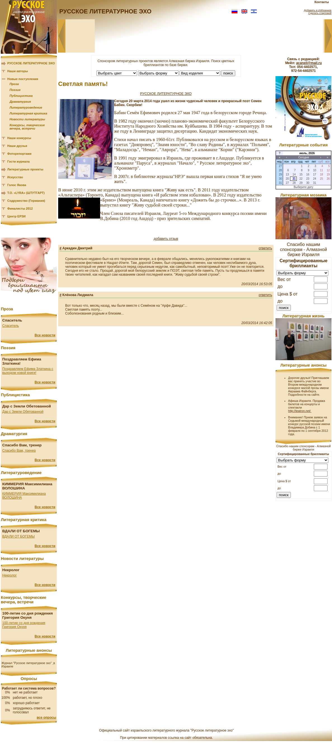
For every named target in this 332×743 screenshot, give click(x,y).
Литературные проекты (25, 169)
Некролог (9, 575)
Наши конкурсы (19, 138)
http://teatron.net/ (300, 410)
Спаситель (10, 326)
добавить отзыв (166, 239)
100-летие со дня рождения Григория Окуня (23, 625)
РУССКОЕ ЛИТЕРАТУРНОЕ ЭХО (31, 63)
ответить (265, 248)
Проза (14, 84)
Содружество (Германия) (26, 200)
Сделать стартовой (319, 13)
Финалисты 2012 (20, 208)
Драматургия (20, 101)
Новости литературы (27, 119)
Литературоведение (26, 107)
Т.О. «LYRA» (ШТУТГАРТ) (26, 192)
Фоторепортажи (19, 153)
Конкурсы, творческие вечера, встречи (27, 126)
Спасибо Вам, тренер (19, 451)
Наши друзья (17, 145)
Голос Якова (16, 185)
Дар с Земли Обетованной (22, 412)
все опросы (46, 717)
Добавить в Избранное (317, 10)
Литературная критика (28, 113)
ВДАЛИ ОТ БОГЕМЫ (18, 536)
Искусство (15, 177)
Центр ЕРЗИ (16, 216)
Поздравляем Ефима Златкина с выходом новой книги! (27, 371)
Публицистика (21, 95)
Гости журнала (18, 161)
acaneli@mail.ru (309, 63)
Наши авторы (17, 71)
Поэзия (15, 90)
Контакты (321, 2)
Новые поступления (22, 79)
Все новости (45, 335)
